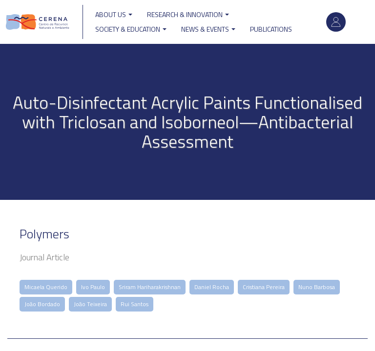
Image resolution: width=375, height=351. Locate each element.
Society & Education (131, 29)
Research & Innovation (188, 14)
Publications (271, 29)
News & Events (208, 29)
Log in (336, 22)
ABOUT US (113, 14)
